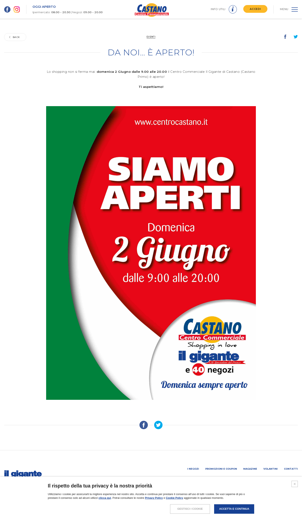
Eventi (151, 36)
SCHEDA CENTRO (178, 480)
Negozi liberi (242, 480)
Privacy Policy (154, 506)
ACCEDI (254, 8)
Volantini (270, 468)
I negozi (193, 468)
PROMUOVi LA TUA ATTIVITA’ (211, 480)
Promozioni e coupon (221, 468)
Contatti (291, 468)
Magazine (250, 468)
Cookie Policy (175, 506)
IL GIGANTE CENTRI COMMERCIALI (277, 480)
